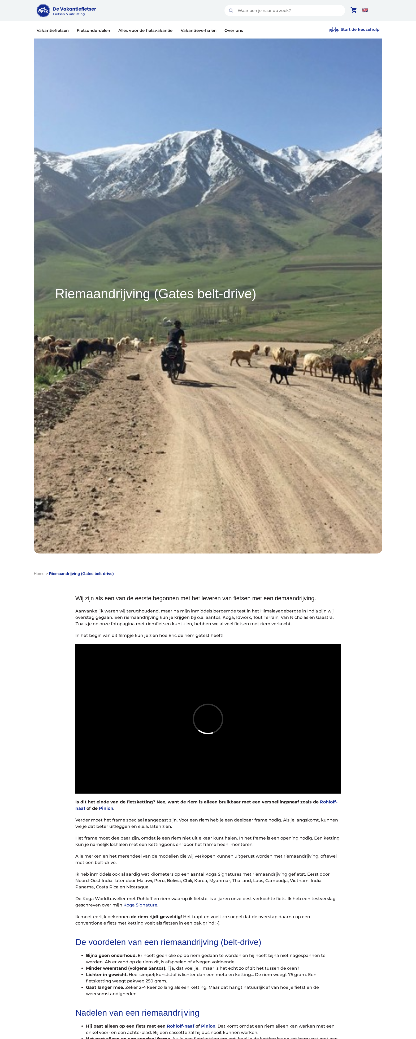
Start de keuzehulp (360, 29)
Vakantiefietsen (53, 30)
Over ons (233, 30)
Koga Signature (140, 905)
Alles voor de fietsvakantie (145, 30)
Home (39, 573)
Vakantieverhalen (198, 30)
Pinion (106, 808)
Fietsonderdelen (93, 30)
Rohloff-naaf (180, 1026)
